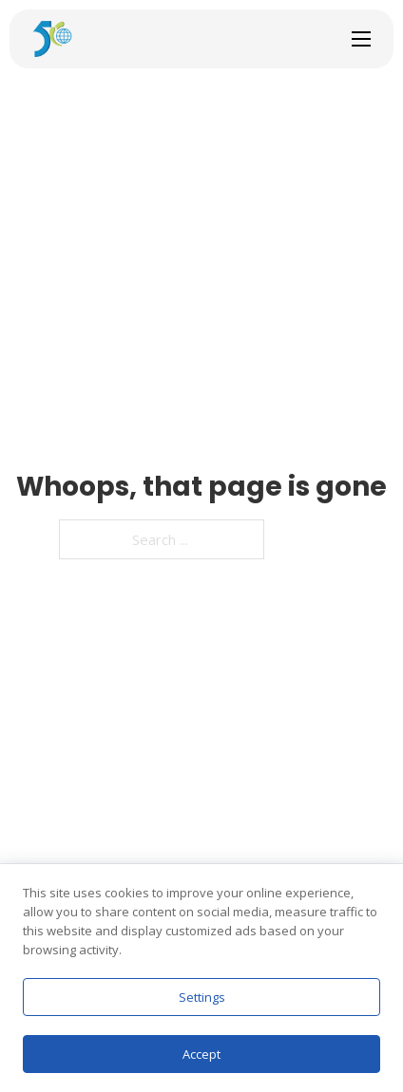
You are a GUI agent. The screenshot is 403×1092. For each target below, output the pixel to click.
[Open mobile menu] (361, 39)
